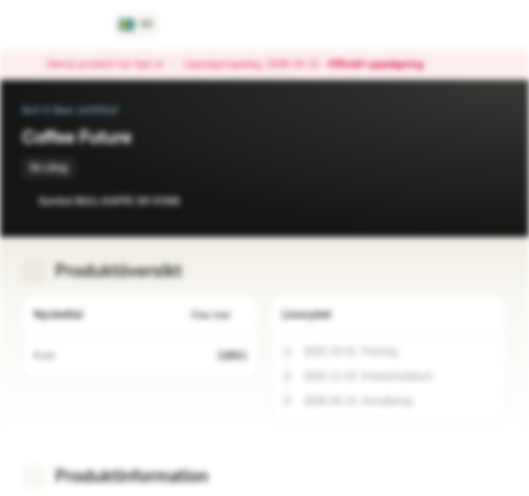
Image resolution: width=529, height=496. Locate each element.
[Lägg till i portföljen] (493, 201)
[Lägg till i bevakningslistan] (465, 201)
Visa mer (219, 315)
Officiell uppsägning (382, 64)
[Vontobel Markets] (59, 25)
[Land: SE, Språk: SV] (136, 25)
